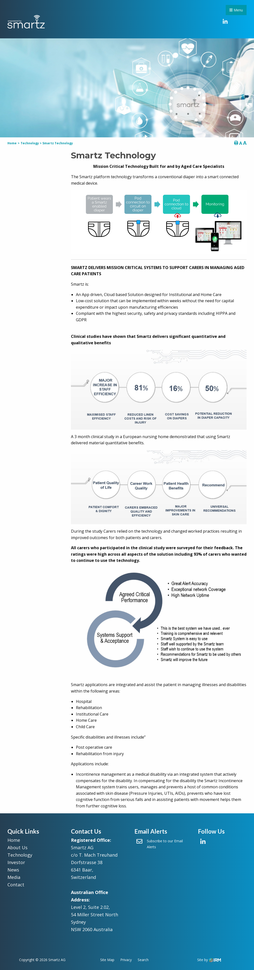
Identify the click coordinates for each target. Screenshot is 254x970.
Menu (236, 10)
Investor (16, 862)
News (13, 870)
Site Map (107, 959)
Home (13, 840)
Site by (209, 959)
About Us (17, 847)
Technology (19, 855)
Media (13, 877)
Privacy (126, 959)
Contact (15, 885)
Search (143, 959)
